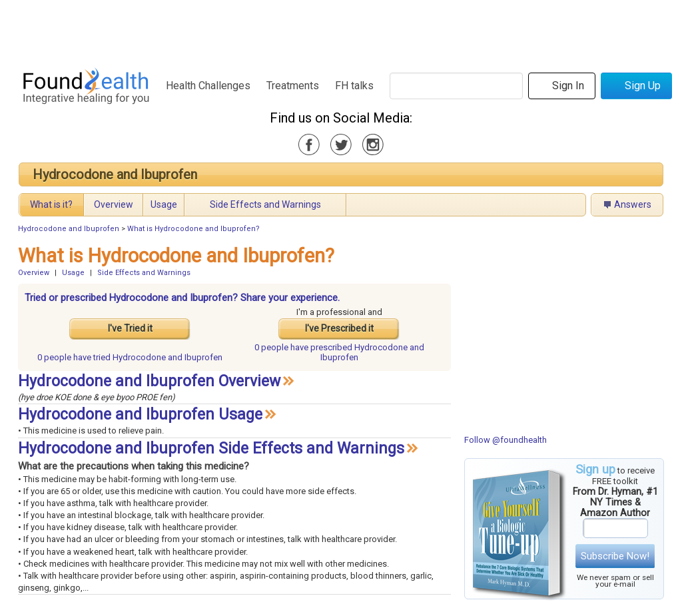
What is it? (51, 204)
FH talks (354, 85)
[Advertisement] (340, 30)
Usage (164, 204)
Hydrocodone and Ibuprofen (115, 174)
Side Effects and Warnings (265, 204)
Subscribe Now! (615, 556)
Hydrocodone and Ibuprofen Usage (140, 415)
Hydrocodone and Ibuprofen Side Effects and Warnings (211, 448)
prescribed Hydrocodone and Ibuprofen (339, 352)
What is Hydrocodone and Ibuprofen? (193, 228)
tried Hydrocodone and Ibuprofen (129, 357)
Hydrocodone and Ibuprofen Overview (149, 381)
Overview (113, 204)
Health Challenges (208, 85)
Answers (632, 204)
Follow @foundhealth (505, 440)
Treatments (292, 85)
